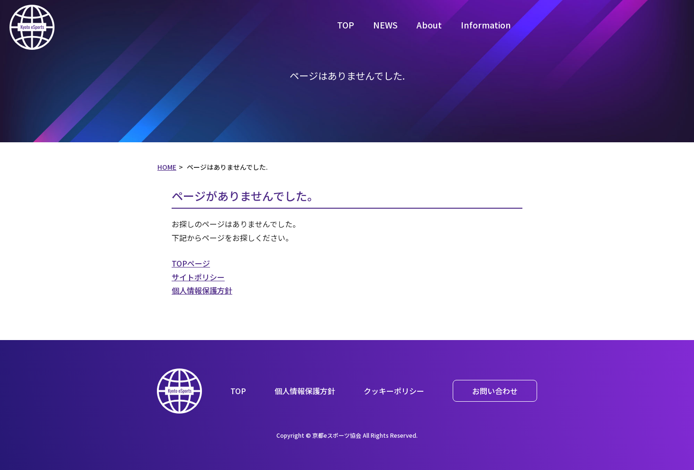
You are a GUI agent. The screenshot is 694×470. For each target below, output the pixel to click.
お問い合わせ (495, 390)
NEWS (385, 24)
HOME (166, 167)
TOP (345, 24)
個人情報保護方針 (202, 290)
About (429, 24)
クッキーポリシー (394, 390)
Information (486, 24)
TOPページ (191, 263)
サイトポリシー (198, 277)
